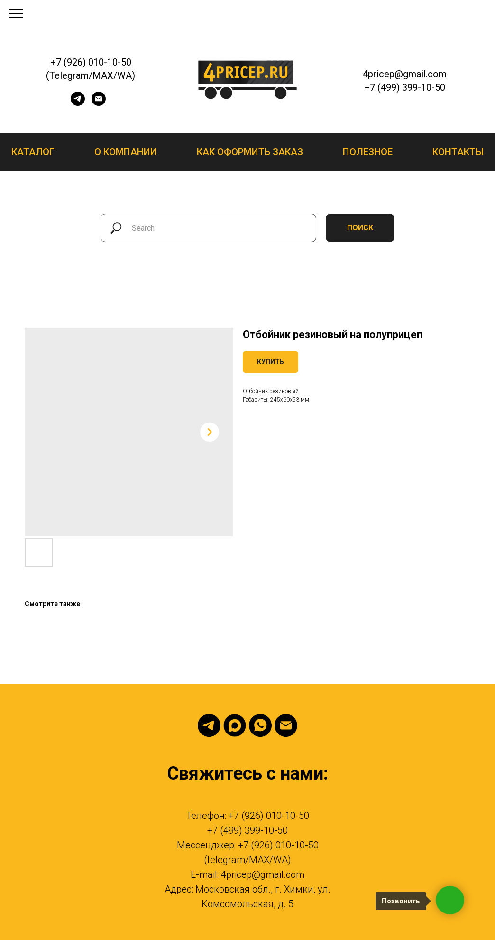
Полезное (368, 152)
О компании (125, 152)
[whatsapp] (260, 725)
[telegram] (78, 103)
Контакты (458, 152)
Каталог (33, 152)
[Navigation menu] (16, 14)
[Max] (234, 725)
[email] (99, 103)
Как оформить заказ (250, 152)
